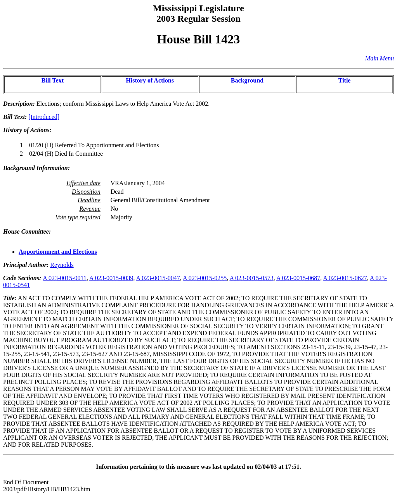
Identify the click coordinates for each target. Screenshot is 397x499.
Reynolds (61, 265)
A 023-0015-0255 (205, 278)
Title (344, 80)
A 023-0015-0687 (298, 278)
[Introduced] (43, 117)
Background (247, 80)
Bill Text (53, 80)
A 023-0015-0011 (65, 278)
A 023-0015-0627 (345, 278)
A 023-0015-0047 (158, 278)
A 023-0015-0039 (111, 278)
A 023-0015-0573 (251, 278)
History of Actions (150, 80)
